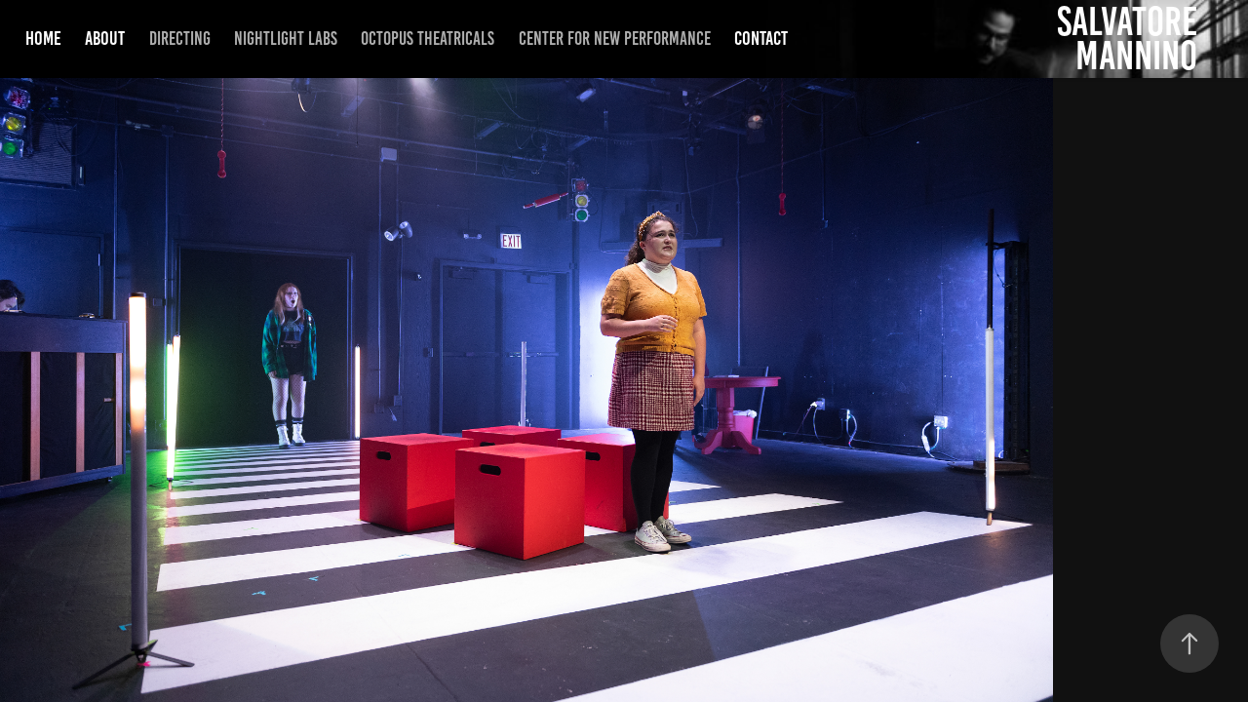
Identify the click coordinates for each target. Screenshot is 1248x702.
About (105, 38)
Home (43, 38)
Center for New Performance (615, 38)
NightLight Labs (285, 38)
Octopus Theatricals (427, 38)
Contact (761, 38)
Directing (180, 38)
